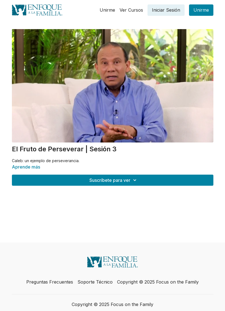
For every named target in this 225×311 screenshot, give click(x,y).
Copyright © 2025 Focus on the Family (158, 282)
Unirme (107, 10)
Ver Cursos (131, 10)
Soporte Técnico (95, 282)
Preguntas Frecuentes (49, 282)
